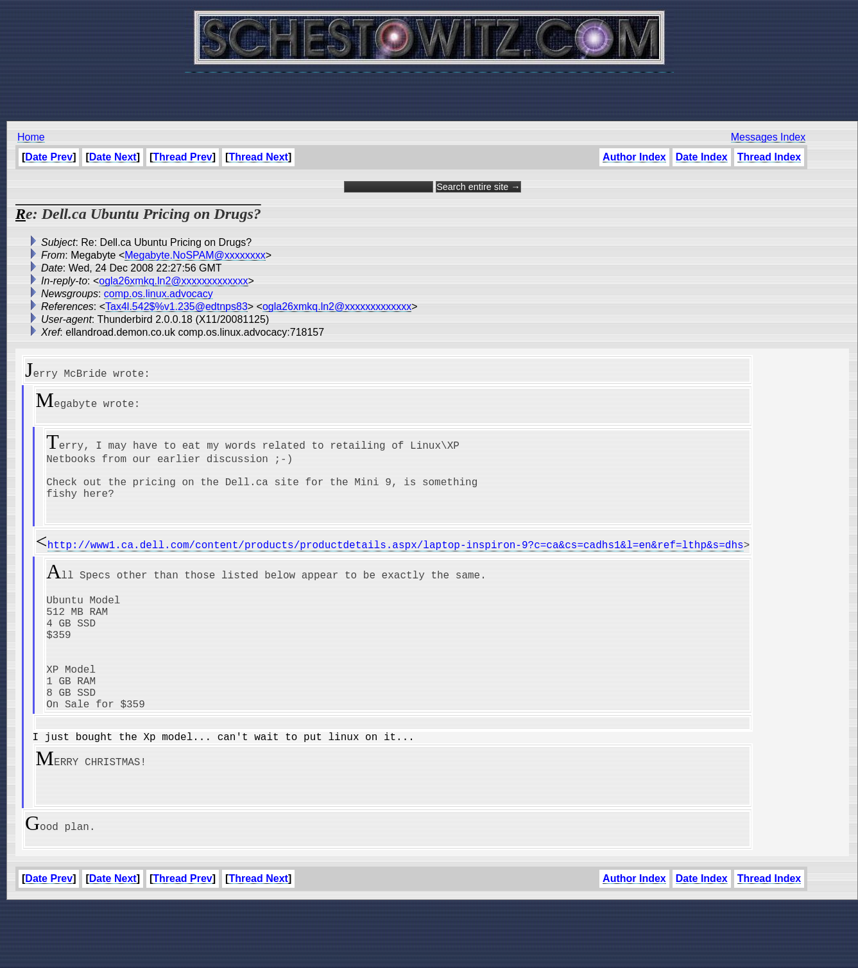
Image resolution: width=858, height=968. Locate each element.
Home (31, 137)
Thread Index (769, 156)
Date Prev (49, 156)
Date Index (702, 156)
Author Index (634, 156)
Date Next (113, 156)
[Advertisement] (429, 90)
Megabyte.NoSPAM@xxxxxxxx (195, 255)
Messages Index (768, 137)
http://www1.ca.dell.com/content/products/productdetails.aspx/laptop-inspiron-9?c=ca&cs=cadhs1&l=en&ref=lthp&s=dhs (395, 562)
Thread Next (257, 156)
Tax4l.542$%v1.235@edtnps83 (176, 306)
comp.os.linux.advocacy (158, 293)
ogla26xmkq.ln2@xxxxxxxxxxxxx (173, 280)
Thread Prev (182, 156)
